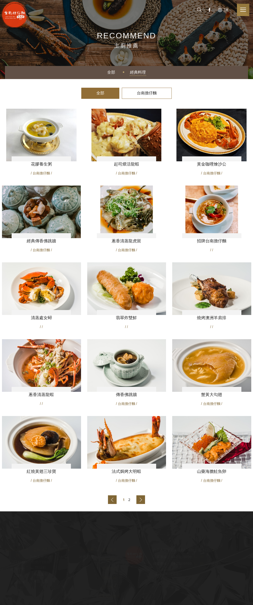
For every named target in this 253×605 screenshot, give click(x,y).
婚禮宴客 (109, 550)
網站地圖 (109, 578)
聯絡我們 (109, 568)
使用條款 (109, 587)
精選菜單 (63, 550)
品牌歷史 (17, 569)
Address (213, 550)
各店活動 (40, 574)
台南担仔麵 (15, 14)
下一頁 (140, 499)
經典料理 (138, 72)
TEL (195, 557)
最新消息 (40, 550)
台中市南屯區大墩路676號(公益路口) (181, 550)
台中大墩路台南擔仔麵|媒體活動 (40, 562)
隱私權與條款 (109, 596)
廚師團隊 (17, 582)
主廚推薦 (86, 550)
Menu (63, 557)
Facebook (209, 9)
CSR (18, 576)
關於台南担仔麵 (17, 552)
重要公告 (40, 581)
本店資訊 (109, 559)
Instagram (164, 574)
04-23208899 (181, 557)
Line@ (176, 574)
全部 (111, 72)
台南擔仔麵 (147, 93)
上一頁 (112, 499)
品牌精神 (17, 562)
